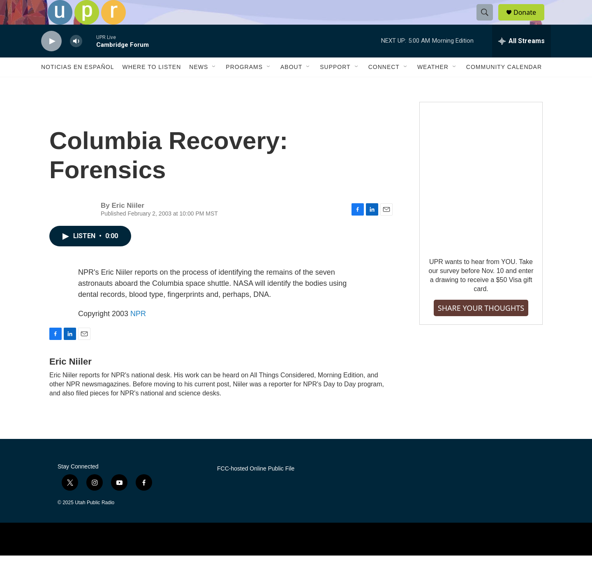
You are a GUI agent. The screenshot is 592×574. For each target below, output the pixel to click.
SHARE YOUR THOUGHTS (481, 326)
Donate (530, 21)
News (198, 85)
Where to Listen (151, 85)
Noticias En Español (77, 85)
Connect (384, 85)
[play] (51, 59)
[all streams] (521, 59)
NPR (138, 332)
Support (335, 85)
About (291, 85)
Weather (433, 85)
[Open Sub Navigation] (214, 85)
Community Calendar (504, 85)
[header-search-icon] (488, 22)
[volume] (76, 60)
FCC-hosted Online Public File (255, 487)
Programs (244, 85)
